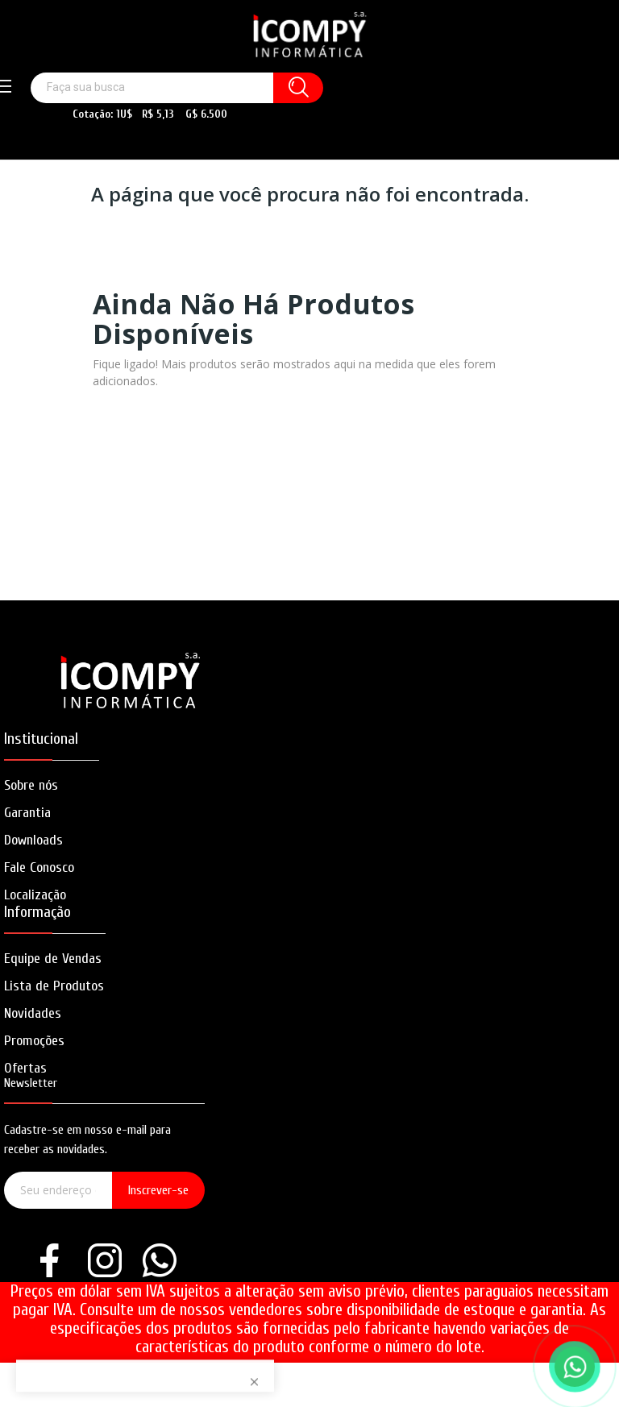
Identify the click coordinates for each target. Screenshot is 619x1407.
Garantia (27, 812)
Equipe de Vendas (53, 958)
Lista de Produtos (54, 985)
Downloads (33, 840)
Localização (35, 894)
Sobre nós (31, 785)
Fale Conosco (39, 867)
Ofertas (25, 1068)
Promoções (34, 1040)
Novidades (32, 1013)
